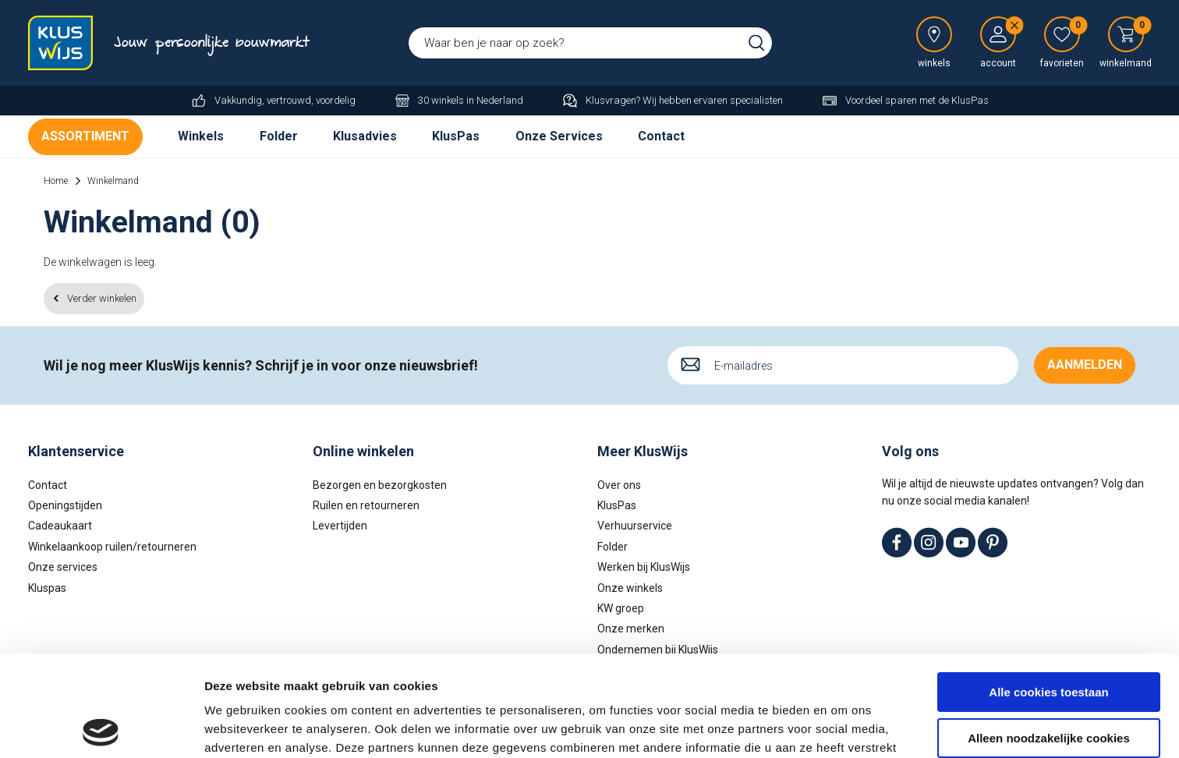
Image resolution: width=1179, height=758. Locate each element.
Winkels (201, 136)
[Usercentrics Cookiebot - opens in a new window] (101, 727)
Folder (279, 136)
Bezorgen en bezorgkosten (380, 485)
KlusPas (456, 136)
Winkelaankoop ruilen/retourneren (112, 546)
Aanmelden (1084, 364)
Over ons (619, 485)
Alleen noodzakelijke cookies (1049, 636)
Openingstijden (65, 505)
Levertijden (340, 525)
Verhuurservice (634, 525)
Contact (661, 136)
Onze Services (559, 136)
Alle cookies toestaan (1048, 591)
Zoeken (756, 42)
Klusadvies (365, 136)
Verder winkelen (101, 298)
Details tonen (241, 727)
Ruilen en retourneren (366, 505)
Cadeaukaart (60, 525)
